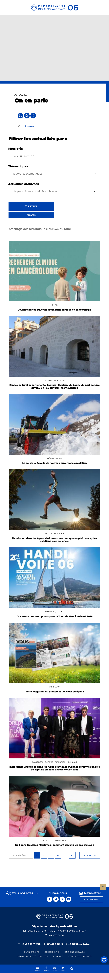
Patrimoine (59, 380)
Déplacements (54, 458)
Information (54, 687)
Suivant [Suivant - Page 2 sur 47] (90, 855)
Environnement (59, 840)
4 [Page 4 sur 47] (58, 855)
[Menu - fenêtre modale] (37, 969)
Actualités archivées (23, 184)
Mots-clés (15, 148)
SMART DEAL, (38, 762)
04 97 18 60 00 (56, 935)
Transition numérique (66, 762)
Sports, (49, 533)
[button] (104, 959)
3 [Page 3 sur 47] (51, 855)
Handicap (59, 533)
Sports (60, 612)
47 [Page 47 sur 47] (72, 855)
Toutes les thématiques (27, 173)
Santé (54, 305)
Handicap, (50, 612)
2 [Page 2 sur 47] (43, 855)
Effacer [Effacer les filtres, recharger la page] (31, 215)
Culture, (48, 380)
